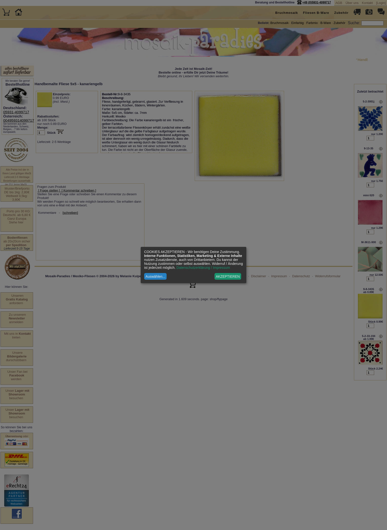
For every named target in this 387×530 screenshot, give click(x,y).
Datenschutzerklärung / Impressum (203, 268)
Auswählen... (155, 276)
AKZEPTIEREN (228, 276)
